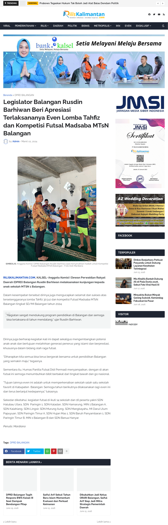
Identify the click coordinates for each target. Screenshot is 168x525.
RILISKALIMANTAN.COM (19, 277)
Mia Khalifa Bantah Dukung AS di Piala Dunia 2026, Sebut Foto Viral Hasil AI (148, 282)
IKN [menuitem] (118, 25)
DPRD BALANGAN (24, 95)
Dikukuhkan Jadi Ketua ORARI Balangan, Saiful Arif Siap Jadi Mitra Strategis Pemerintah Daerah (93, 501)
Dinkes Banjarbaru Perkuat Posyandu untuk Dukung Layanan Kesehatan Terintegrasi (148, 264)
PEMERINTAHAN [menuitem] (24, 25)
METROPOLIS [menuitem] (101, 25)
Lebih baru (10, 521)
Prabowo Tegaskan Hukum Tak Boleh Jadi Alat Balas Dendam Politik (79, 3)
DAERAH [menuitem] (58, 25)
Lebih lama (103, 521)
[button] (158, 3)
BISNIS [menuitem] (85, 25)
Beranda (7, 95)
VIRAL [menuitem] (6, 25)
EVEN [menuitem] (128, 25)
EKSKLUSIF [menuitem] (142, 25)
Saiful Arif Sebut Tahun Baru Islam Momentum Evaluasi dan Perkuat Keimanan (56, 499)
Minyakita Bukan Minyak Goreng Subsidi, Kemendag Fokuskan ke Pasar (148, 298)
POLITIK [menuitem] (72, 25)
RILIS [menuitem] (44, 25)
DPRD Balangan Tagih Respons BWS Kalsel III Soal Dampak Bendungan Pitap (19, 499)
